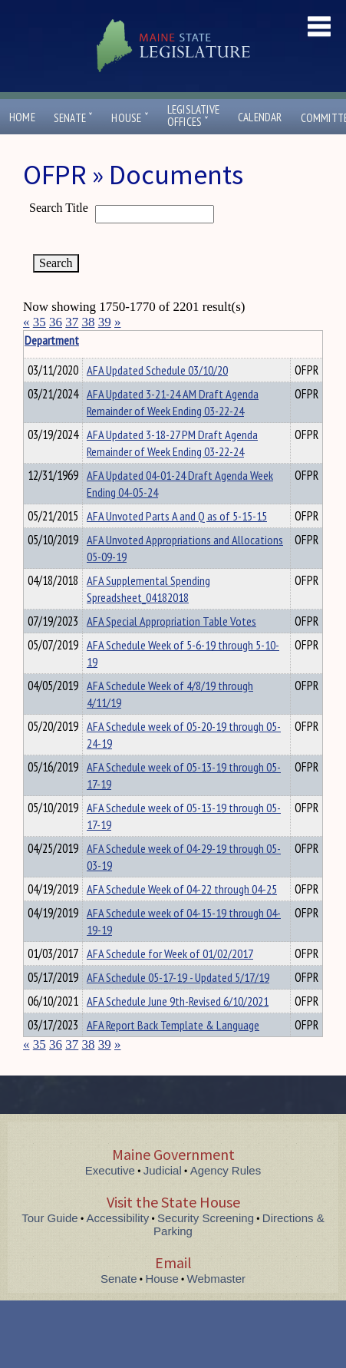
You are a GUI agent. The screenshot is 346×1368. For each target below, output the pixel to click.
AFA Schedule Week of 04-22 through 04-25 (182, 889)
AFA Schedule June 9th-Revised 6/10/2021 (178, 1001)
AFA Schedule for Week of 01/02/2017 (170, 953)
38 (88, 322)
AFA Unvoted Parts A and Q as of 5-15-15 (177, 515)
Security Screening (205, 1217)
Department (111, 340)
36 (55, 322)
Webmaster (216, 1278)
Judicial (162, 1170)
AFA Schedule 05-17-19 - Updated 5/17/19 (178, 977)
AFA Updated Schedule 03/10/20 (157, 370)
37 (71, 322)
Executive (110, 1170)
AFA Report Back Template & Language (173, 1024)
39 (104, 322)
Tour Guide (49, 1217)
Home (22, 117)
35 (39, 322)
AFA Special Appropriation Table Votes (171, 621)
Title (36, 340)
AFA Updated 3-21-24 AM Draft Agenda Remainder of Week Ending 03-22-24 (173, 402)
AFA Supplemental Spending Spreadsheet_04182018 (148, 589)
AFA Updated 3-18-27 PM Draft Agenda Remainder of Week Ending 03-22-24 (172, 443)
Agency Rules (226, 1170)
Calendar (260, 117)
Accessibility (118, 1217)
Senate (74, 117)
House (129, 117)
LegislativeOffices (193, 116)
